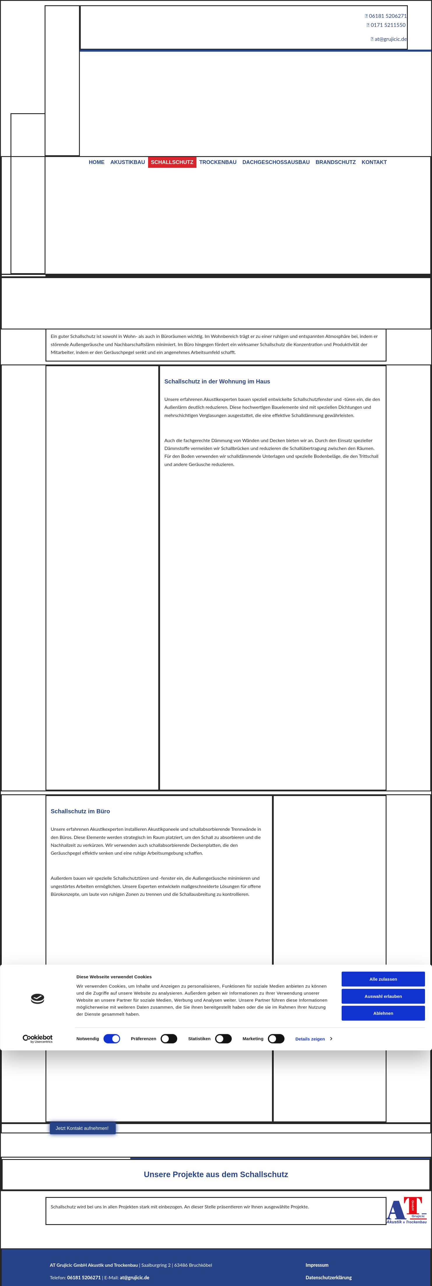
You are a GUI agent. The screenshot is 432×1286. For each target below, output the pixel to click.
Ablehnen (383, 705)
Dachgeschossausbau (276, 162)
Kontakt (374, 162)
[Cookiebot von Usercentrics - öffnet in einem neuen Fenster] (37, 731)
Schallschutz (172, 162)
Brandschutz (336, 162)
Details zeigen (310, 731)
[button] (83, 1128)
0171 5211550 (386, 25)
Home (97, 162)
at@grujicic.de (134, 1277)
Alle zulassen (383, 671)
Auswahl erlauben (383, 688)
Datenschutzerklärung (329, 1277)
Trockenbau (218, 162)
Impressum (317, 1265)
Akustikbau (127, 162)
